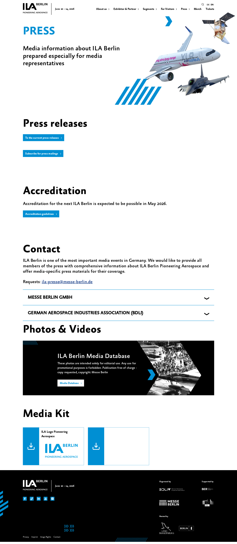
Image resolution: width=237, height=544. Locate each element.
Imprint (34, 539)
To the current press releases (43, 138)
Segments (148, 9)
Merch (198, 9)
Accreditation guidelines (41, 216)
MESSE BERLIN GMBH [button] (50, 299)
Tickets (210, 9)
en (212, 5)
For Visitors (167, 9)
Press (184, 9)
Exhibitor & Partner (124, 9)
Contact (57, 539)
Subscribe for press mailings (43, 154)
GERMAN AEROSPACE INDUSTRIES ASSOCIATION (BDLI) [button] (85, 315)
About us (101, 9)
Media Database (70, 385)
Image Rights (45, 539)
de (208, 5)
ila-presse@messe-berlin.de (67, 283)
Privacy (26, 539)
